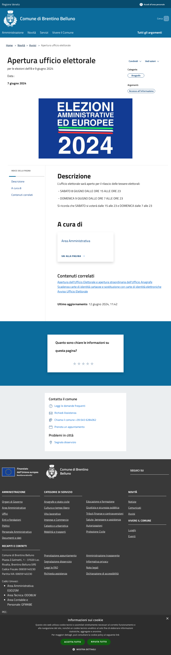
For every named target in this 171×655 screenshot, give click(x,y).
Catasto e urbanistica (56, 526)
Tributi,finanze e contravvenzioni (104, 514)
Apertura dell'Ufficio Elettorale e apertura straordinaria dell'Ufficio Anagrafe (104, 282)
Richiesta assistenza (55, 573)
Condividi (135, 61)
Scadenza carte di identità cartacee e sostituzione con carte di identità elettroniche (109, 286)
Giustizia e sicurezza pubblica (102, 507)
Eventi (132, 536)
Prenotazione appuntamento (60, 555)
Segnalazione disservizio (58, 561)
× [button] (167, 618)
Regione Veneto (11, 4)
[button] (85, 649)
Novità (21, 45)
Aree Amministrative (14, 508)
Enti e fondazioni (11, 520)
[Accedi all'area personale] (152, 4)
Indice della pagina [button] (21, 170)
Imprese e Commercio (56, 520)
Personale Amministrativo (17, 532)
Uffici (5, 514)
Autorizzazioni (94, 526)
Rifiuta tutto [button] (99, 641)
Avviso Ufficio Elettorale (72, 291)
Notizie (132, 502)
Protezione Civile (95, 532)
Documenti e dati (11, 538)
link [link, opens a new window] (117, 634)
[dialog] (85, 635)
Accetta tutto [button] (72, 641)
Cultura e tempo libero (56, 508)
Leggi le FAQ (51, 567)
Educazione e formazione (100, 501)
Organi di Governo (12, 502)
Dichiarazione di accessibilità (102, 573)
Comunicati (134, 508)
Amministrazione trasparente (103, 555)
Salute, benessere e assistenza (103, 520)
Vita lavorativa (52, 514)
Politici (6, 526)
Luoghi (132, 530)
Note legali (92, 567)
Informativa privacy (97, 561)
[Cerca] (165, 19)
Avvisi (32, 45)
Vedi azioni (152, 61)
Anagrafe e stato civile (56, 502)
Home (9, 45)
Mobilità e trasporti (55, 532)
